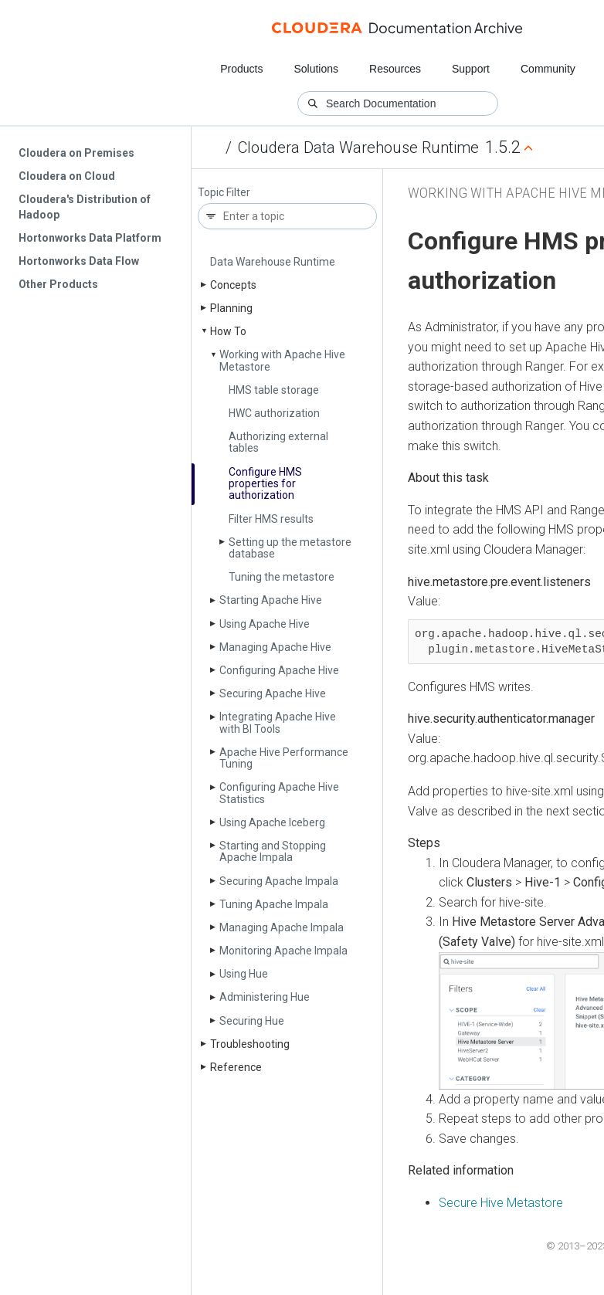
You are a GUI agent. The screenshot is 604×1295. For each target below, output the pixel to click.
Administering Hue (264, 997)
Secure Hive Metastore (501, 1202)
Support (471, 69)
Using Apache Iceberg (272, 822)
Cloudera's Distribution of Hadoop (85, 207)
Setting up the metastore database (290, 548)
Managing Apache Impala (281, 927)
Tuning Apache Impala (273, 904)
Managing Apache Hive (275, 647)
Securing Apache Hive (272, 693)
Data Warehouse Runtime (272, 262)
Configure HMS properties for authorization (265, 484)
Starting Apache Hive (270, 600)
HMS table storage (274, 390)
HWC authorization (274, 413)
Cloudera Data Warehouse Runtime (358, 147)
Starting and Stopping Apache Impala (272, 851)
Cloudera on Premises (76, 153)
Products (241, 69)
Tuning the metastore (281, 577)
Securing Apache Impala (278, 881)
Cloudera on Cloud (67, 176)
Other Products (58, 284)
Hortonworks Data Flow (79, 261)
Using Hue (243, 974)
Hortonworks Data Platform (90, 238)
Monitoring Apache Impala (283, 950)
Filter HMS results (271, 519)
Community (548, 69)
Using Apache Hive (264, 624)
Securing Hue (251, 1021)
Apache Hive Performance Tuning (283, 758)
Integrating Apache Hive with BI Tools (277, 722)
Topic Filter (224, 192)
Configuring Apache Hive (279, 670)
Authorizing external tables (278, 442)
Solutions (316, 69)
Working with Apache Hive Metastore (282, 360)
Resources (395, 69)
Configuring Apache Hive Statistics (279, 793)
